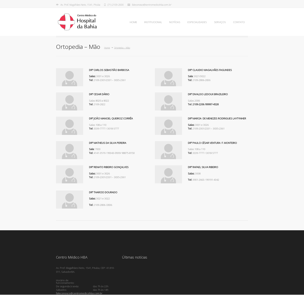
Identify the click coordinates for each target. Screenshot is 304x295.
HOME (133, 22)
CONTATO (239, 22)
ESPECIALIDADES (197, 22)
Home (107, 47)
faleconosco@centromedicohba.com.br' (152, 5)
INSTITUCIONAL (153, 22)
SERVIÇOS (220, 22)
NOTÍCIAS (174, 22)
